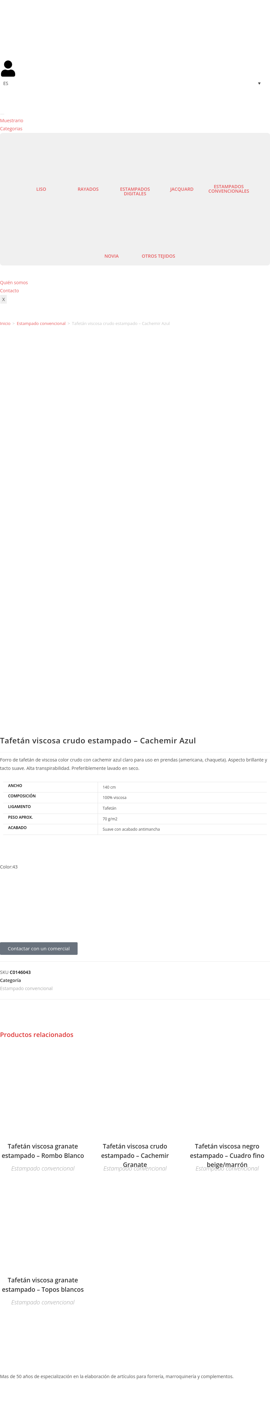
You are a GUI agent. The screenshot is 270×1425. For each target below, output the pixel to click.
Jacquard (181, 189)
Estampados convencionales (229, 188)
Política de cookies (232, 1401)
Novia (111, 256)
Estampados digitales (135, 191)
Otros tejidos (158, 256)
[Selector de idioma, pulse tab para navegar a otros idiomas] (135, 83)
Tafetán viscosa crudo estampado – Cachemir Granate (135, 785)
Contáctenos (13, 1265)
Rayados (88, 189)
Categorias (11, 128)
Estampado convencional (41, 323)
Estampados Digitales (22, 1152)
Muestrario (11, 120)
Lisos (5, 1136)
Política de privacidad (165, 1401)
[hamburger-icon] (2, 114)
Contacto (9, 290)
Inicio (5, 323)
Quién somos (14, 282)
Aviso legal (109, 1401)
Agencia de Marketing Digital (67, 1409)
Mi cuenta (10, 1273)
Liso (41, 189)
